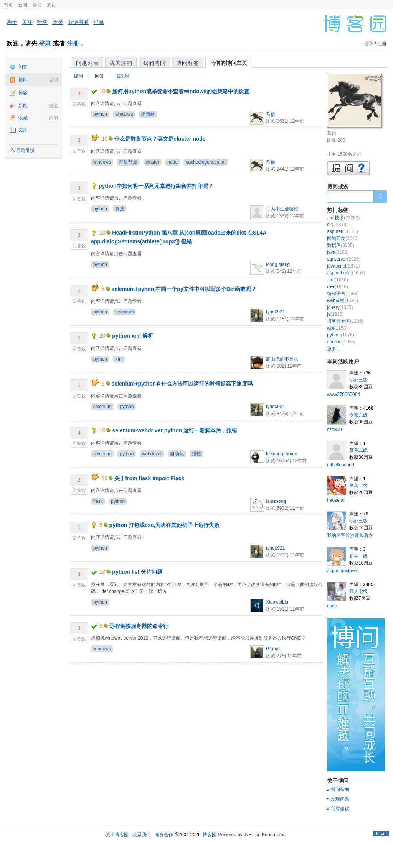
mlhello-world (340, 465)
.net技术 (343, 217)
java (338, 252)
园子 (12, 22)
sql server (343, 259)
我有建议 (340, 808)
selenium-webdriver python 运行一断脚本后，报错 (174, 430)
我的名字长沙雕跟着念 (350, 535)
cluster (152, 162)
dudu (332, 606)
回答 (99, 76)
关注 (27, 22)
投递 (53, 105)
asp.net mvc (346, 273)
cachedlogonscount (205, 162)
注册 (73, 43)
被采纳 (123, 76)
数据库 (340, 245)
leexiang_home (281, 453)
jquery (340, 307)
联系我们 (141, 834)
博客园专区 (345, 321)
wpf (337, 328)
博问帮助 (340, 789)
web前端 (342, 300)
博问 (23, 79)
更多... (333, 348)
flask (98, 501)
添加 (53, 117)
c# (337, 224)
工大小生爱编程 (282, 209)
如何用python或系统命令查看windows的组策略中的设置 (180, 91)
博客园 (209, 834)
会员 (37, 5)
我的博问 (154, 63)
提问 (53, 79)
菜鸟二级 (358, 450)
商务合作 (164, 834)
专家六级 (358, 415)
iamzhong (276, 501)
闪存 (23, 66)
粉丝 (42, 22)
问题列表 (87, 63)
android (341, 342)
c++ (337, 286)
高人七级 (358, 591)
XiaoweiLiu (277, 602)
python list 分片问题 (137, 572)
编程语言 (343, 293)
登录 (45, 43)
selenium (124, 312)
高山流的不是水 (282, 359)
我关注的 (120, 63)
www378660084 (343, 394)
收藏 (23, 117)
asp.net (342, 231)
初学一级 (358, 556)
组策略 (148, 114)
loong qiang (278, 264)
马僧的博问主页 (228, 63)
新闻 (22, 5)
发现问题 (340, 799)
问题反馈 (25, 150)
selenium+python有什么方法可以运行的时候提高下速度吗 (182, 384)
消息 (98, 22)
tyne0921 (275, 312)
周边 (51, 5)
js (335, 314)
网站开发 (343, 238)
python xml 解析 (132, 336)
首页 (8, 5)
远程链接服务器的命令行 (138, 626)
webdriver (152, 453)
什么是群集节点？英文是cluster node (159, 139)
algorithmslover (342, 570)
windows (124, 114)
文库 (23, 130)
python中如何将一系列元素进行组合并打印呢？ (156, 186)
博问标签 (187, 63)
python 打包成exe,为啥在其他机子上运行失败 (164, 525)
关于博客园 (117, 834)
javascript (343, 266)
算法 (119, 209)
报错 (196, 453)
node (172, 162)
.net (337, 279)
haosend (336, 500)
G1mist (273, 649)
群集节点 (128, 162)
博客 (23, 92)
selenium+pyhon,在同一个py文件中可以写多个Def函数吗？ (184, 289)
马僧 (270, 114)
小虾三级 (358, 379)
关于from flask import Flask (149, 478)
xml (118, 359)
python (100, 114)
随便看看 (78, 22)
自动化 (177, 453)
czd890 (334, 429)
